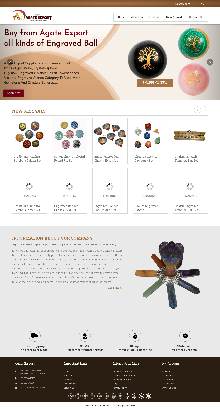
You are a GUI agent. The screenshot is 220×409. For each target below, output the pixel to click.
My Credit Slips (169, 387)
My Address (167, 379)
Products (154, 17)
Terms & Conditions (122, 371)
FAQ (115, 383)
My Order (166, 371)
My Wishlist (167, 375)
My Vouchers (168, 383)
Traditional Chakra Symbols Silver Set (27, 208)
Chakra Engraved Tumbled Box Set (187, 208)
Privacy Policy (120, 387)
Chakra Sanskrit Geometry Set (146, 158)
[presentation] (197, 109)
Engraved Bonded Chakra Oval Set (66, 208)
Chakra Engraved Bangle (146, 208)
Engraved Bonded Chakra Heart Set (106, 158)
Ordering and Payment (124, 375)
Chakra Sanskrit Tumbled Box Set (186, 158)
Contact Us (196, 17)
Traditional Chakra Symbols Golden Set (27, 158)
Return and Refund (122, 379)
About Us (137, 17)
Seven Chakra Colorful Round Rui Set (69, 158)
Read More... (115, 287)
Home (121, 17)
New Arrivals (174, 17)
